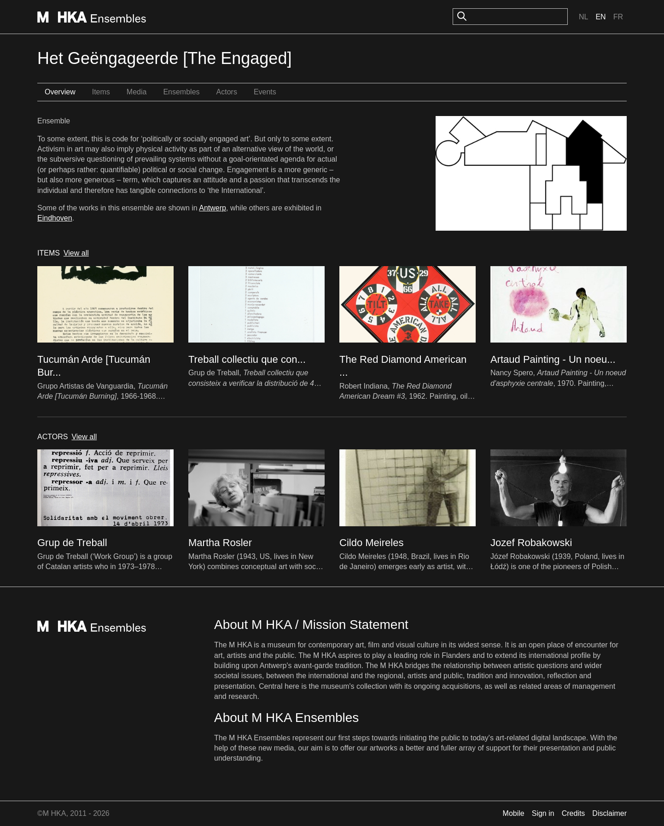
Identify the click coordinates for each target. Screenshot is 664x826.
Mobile (513, 813)
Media (137, 92)
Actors (226, 92)
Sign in (543, 813)
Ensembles (181, 92)
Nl (583, 17)
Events (265, 92)
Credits (573, 813)
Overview (60, 92)
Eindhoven (54, 218)
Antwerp (212, 208)
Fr (618, 17)
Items (101, 92)
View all (76, 253)
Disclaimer (609, 813)
